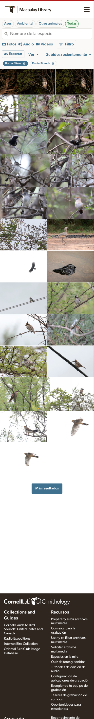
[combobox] (51, 34)
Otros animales (50, 23)
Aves (8, 23)
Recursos (60, 612)
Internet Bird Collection (21, 644)
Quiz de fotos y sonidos (68, 662)
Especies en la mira (64, 656)
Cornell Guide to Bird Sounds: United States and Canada (23, 629)
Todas (71, 23)
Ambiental (25, 23)
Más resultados (47, 488)
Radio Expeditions (17, 638)
